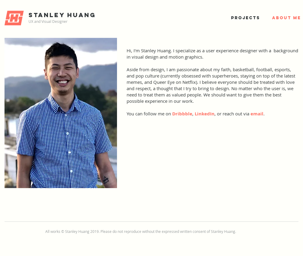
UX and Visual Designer (48, 21)
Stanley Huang (62, 15)
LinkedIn (204, 114)
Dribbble (182, 114)
